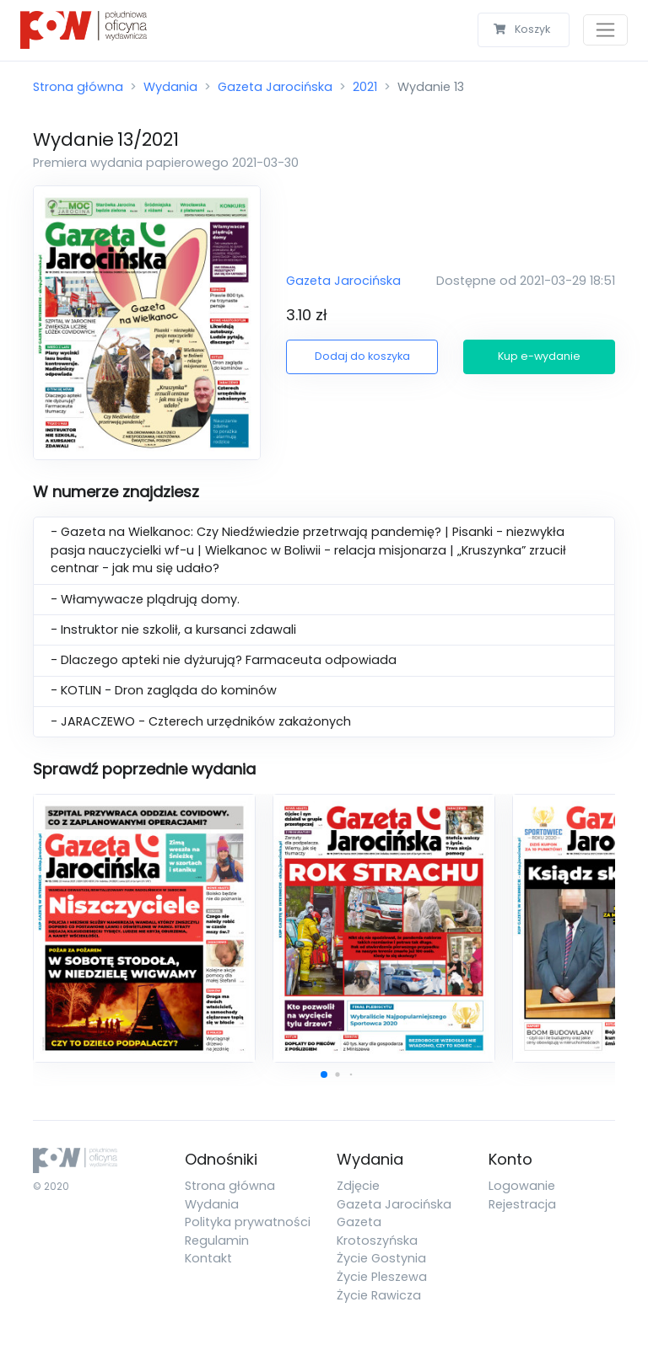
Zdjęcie (358, 1185)
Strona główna (78, 86)
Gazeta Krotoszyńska (377, 1231)
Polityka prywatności (247, 1222)
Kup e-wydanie (539, 356)
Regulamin (217, 1240)
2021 (365, 86)
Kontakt (208, 1258)
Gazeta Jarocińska (275, 86)
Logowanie (522, 1185)
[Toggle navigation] (605, 30)
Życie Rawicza (379, 1295)
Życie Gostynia (381, 1258)
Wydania (170, 86)
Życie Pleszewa (382, 1276)
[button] (324, 1074)
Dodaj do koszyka (362, 356)
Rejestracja (522, 1204)
